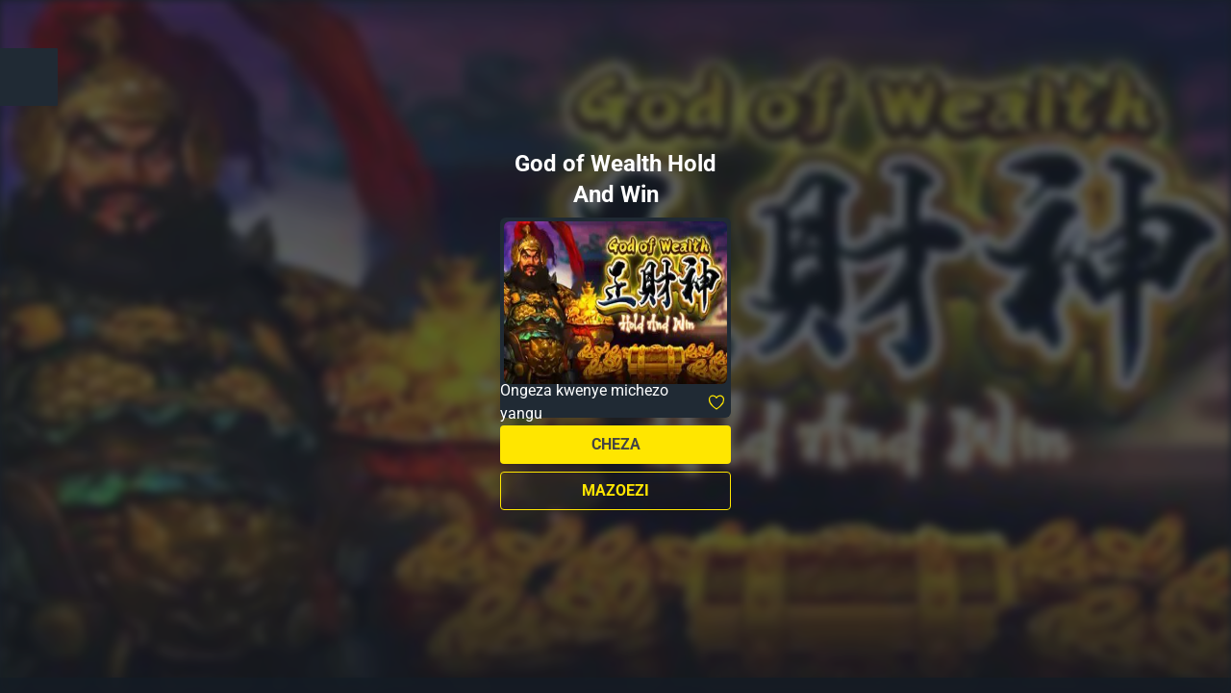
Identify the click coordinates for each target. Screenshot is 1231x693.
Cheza (616, 444)
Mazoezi (615, 490)
